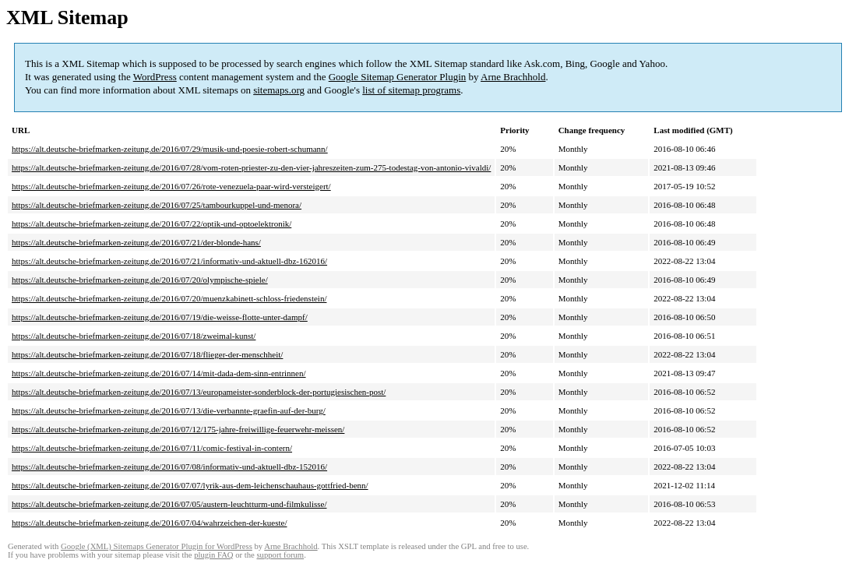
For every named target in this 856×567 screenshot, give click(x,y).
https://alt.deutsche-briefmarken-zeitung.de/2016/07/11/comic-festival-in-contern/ (152, 448)
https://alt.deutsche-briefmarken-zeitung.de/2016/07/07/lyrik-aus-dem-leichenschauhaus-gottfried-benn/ (190, 485)
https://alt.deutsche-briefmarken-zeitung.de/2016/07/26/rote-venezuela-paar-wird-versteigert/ (171, 186)
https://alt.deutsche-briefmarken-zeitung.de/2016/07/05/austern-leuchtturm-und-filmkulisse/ (169, 504)
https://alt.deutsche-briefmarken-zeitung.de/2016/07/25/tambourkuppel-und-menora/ (156, 205)
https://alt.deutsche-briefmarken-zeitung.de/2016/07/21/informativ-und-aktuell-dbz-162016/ (169, 261)
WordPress (155, 77)
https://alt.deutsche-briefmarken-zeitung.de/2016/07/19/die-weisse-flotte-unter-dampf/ (160, 317)
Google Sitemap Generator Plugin (398, 77)
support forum (280, 555)
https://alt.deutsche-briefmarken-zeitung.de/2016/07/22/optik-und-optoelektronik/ (151, 223)
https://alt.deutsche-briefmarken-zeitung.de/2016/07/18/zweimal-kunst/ (133, 335)
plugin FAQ (213, 555)
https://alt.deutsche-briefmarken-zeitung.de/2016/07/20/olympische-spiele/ (140, 279)
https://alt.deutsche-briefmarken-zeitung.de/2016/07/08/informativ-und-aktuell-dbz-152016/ (169, 466)
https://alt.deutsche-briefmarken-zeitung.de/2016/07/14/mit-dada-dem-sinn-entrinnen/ (159, 373)
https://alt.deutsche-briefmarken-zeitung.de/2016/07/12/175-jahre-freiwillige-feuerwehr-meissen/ (178, 429)
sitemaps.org (279, 90)
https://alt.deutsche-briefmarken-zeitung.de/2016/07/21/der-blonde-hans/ (136, 242)
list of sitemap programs (411, 90)
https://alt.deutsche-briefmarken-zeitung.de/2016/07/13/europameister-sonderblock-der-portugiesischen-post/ (199, 391)
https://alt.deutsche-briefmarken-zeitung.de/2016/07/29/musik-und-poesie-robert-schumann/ (170, 148)
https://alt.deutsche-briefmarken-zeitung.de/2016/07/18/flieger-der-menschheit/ (147, 354)
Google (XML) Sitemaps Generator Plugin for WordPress (156, 546)
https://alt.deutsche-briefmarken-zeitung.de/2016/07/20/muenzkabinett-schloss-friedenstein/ (169, 298)
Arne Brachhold (513, 77)
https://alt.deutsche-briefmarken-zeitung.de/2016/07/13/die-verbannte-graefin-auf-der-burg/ (169, 410)
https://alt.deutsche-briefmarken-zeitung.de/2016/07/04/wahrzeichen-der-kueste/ (149, 522)
